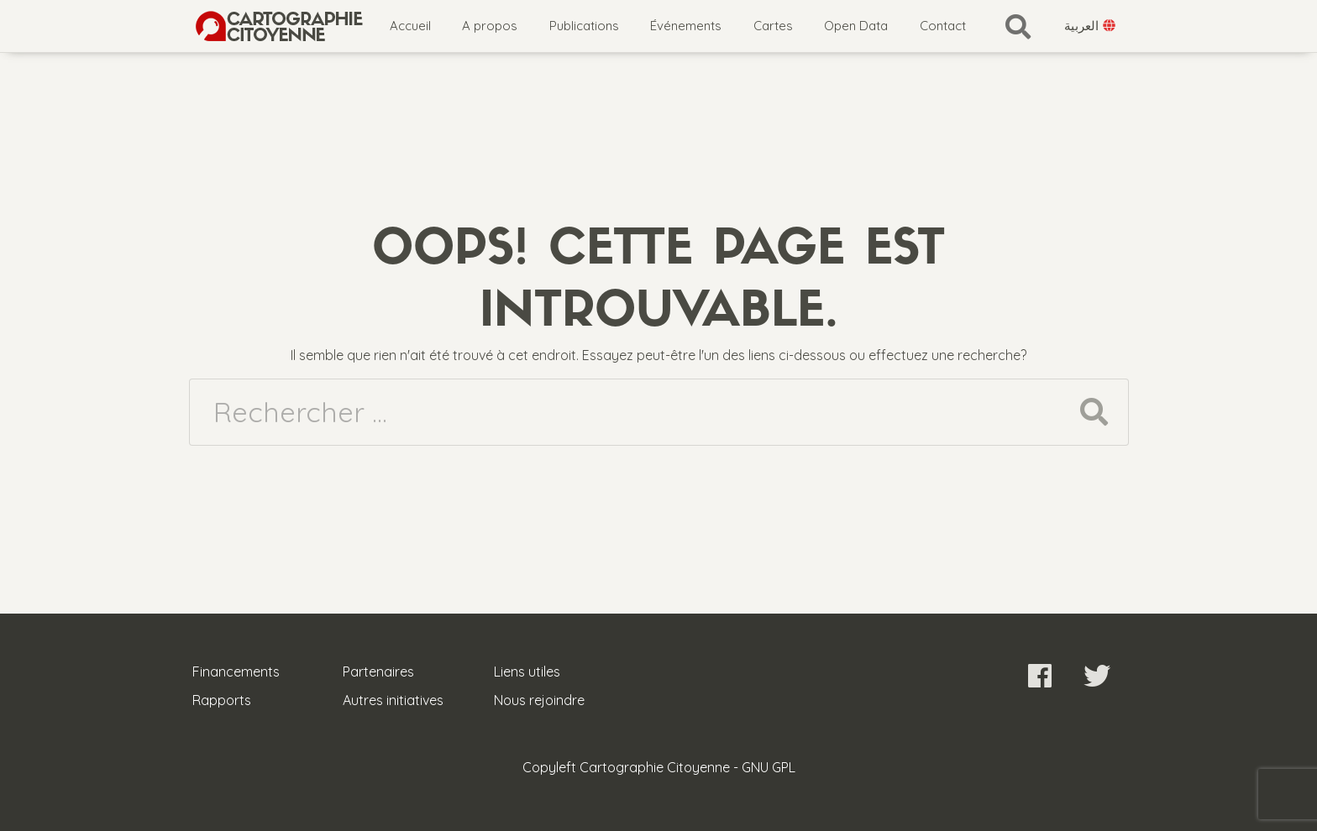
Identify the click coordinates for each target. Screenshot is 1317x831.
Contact (943, 26)
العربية (1090, 26)
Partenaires (378, 671)
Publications (584, 26)
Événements (685, 26)
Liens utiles (527, 671)
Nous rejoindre (539, 700)
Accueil (410, 26)
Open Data (856, 26)
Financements (236, 671)
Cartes (773, 26)
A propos (489, 26)
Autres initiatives (393, 700)
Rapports (221, 700)
